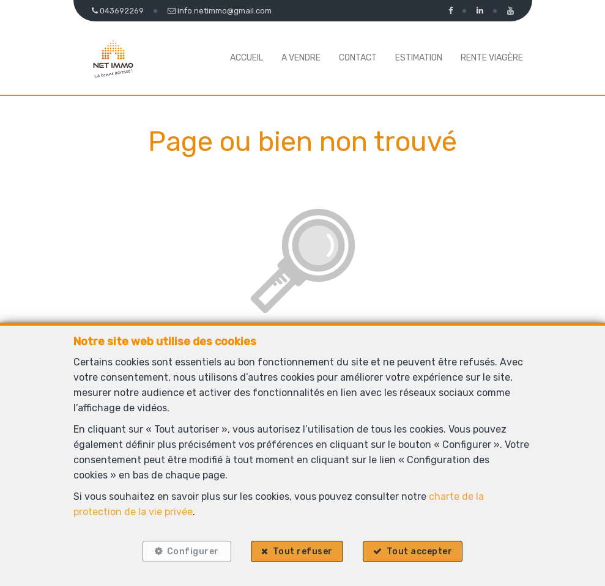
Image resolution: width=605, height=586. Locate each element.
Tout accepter (420, 551)
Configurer (192, 551)
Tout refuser (303, 551)
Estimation (418, 58)
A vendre (301, 58)
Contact (358, 58)
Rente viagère (492, 58)
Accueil (246, 58)
